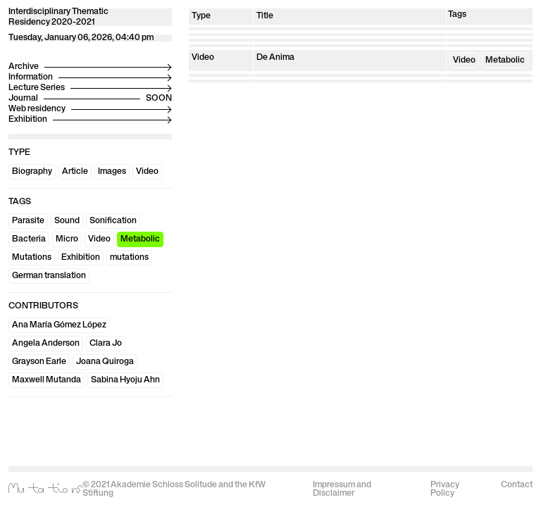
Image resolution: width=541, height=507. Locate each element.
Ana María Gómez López (59, 325)
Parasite (28, 221)
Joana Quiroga (105, 362)
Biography (32, 172)
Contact (517, 485)
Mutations (31, 258)
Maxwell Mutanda (46, 380)
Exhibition (80, 258)
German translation (49, 276)
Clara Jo (105, 343)
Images (112, 172)
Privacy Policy (444, 489)
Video (147, 172)
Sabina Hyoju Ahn (125, 380)
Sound (67, 221)
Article (75, 172)
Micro (67, 239)
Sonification (113, 221)
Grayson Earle (39, 362)
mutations (129, 258)
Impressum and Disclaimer (342, 489)
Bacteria (29, 239)
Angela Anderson (46, 343)
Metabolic (140, 239)
